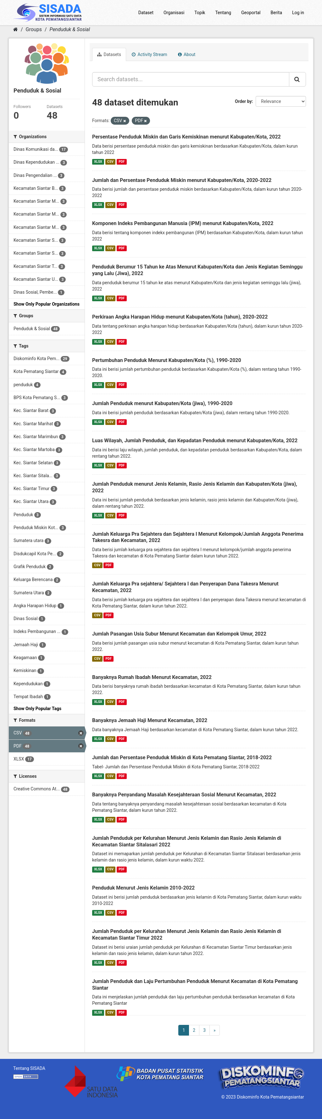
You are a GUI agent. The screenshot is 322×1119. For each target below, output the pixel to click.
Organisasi (174, 12)
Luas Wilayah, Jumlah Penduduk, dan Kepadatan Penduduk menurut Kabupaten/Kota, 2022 (194, 441)
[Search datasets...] (190, 79)
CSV (110, 162)
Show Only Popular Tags (37, 708)
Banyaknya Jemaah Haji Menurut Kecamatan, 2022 (149, 720)
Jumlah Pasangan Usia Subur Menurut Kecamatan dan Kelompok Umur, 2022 (179, 634)
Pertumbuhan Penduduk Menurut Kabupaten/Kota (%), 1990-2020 (166, 360)
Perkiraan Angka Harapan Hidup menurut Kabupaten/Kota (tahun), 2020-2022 (180, 317)
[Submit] (297, 79)
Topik (199, 12)
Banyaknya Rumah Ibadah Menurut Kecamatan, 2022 (152, 677)
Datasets (109, 54)
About (187, 54)
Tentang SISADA (29, 1068)
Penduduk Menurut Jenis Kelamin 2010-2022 (143, 888)
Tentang (223, 12)
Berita (276, 12)
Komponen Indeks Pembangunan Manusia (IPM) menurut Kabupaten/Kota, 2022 (182, 223)
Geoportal (250, 12)
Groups (34, 29)
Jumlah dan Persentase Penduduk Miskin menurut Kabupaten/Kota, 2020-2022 (181, 180)
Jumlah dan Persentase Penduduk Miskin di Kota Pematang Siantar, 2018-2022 (182, 757)
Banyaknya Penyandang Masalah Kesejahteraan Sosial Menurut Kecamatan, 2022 (184, 795)
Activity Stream (149, 54)
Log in (298, 12)
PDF (122, 162)
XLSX (98, 162)
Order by (243, 101)
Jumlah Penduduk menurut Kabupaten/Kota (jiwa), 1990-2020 (162, 403)
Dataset (145, 12)
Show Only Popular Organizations (47, 304)
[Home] (15, 29)
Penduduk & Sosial (69, 29)
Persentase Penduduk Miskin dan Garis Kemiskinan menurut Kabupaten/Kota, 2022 (186, 137)
